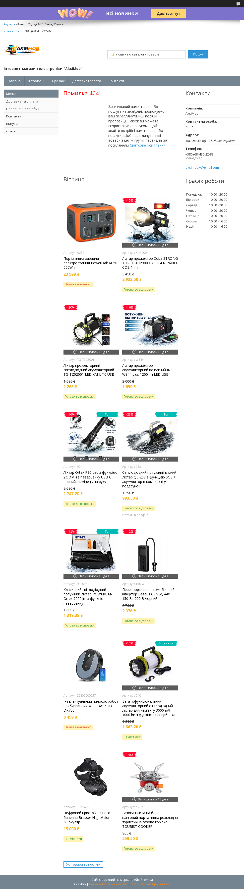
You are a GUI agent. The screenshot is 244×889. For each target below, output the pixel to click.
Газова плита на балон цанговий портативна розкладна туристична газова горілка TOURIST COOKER (150, 820)
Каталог (34, 81)
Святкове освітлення (148, 145)
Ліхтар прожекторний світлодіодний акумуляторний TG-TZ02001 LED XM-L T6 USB (88, 370)
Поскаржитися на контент (108, 884)
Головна (14, 81)
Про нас (58, 81)
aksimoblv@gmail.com (202, 167)
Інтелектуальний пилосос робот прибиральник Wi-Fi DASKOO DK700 (91, 706)
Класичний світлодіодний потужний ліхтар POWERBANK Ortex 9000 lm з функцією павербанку (89, 596)
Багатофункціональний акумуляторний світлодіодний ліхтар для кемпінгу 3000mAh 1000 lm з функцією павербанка (148, 708)
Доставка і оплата (86, 81)
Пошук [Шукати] (198, 54)
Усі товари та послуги (83, 864)
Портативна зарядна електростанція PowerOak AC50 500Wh (90, 263)
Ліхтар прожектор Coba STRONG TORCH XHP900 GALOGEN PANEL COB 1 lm (150, 263)
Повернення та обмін (23, 108)
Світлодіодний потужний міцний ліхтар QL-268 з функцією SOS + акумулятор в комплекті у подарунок (149, 479)
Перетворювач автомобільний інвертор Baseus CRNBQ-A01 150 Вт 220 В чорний (148, 594)
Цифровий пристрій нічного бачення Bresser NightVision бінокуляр (86, 817)
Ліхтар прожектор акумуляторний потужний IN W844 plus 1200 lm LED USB (146, 370)
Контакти (116, 81)
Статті (11, 131)
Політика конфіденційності (150, 884)
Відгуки (12, 123)
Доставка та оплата (22, 101)
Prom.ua (147, 880)
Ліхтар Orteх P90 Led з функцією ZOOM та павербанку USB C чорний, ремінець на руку (90, 477)
